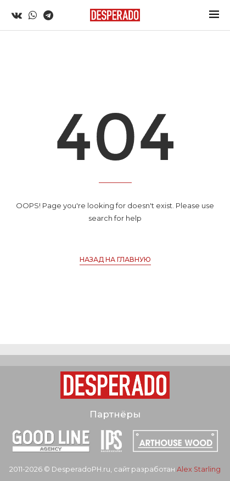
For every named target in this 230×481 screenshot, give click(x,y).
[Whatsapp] (32, 15)
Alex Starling (199, 469)
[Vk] (17, 15)
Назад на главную (115, 259)
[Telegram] (48, 15)
